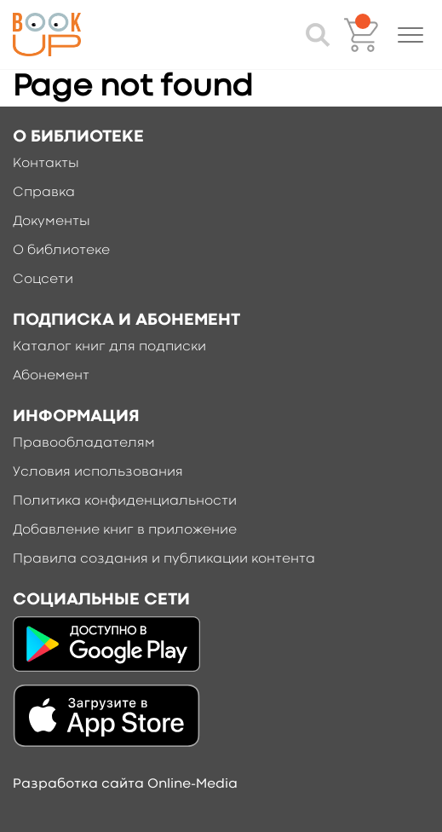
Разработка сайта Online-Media (125, 784)
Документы (51, 222)
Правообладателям (84, 443)
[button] (410, 35)
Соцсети (43, 280)
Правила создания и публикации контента (164, 559)
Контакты (46, 164)
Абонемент (51, 376)
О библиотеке (61, 251)
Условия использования (98, 472)
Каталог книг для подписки (109, 347)
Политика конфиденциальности (125, 501)
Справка (44, 193)
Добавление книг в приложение (125, 530)
